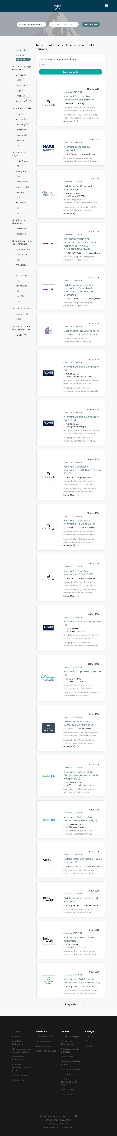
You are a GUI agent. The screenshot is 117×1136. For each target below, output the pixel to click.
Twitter (88, 1041)
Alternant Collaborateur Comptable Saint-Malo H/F (78, 98)
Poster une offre (44, 1036)
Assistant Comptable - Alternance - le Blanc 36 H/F (79, 522)
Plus (17, 145)
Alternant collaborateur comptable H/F (76, 148)
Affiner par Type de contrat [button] (22, 68)
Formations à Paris (69, 1074)
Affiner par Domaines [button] (19, 222)
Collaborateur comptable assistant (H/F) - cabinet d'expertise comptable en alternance (78, 289)
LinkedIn (89, 1046)
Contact (16, 1036)
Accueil (16, 1031)
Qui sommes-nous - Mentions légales (22, 1050)
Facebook (90, 1036)
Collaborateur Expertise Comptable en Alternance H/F (80, 723)
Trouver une (66, 1043)
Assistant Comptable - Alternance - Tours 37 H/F (78, 572)
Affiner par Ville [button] (23, 108)
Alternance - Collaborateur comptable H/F (79, 939)
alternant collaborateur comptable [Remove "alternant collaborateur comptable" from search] (24, 59)
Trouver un (69, 1036)
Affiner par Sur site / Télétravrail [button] (21, 328)
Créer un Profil (67, 1089)
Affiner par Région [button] (19, 154)
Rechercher (91, 24)
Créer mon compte (46, 1050)
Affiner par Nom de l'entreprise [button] (22, 242)
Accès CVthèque (44, 1041)
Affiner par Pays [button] (23, 308)
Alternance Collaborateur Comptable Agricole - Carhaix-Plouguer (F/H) (81, 775)
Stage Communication (58, 1120)
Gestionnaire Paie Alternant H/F (81, 330)
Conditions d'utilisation (18, 1043)
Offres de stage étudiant (58, 1127)
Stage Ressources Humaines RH (58, 1116)
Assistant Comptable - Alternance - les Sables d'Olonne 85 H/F (82, 470)
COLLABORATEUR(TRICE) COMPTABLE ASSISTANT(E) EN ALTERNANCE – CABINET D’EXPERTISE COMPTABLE (79, 244)
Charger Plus (70, 1004)
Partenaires (18, 1080)
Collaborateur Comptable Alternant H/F (78, 187)
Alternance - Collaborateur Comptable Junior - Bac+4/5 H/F (82, 981)
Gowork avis (66, 1056)
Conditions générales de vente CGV (22, 1067)
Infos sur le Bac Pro (70, 1069)
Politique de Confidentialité (19, 1058)
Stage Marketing (58, 1123)
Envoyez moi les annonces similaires (57, 59)
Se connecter (43, 1046)
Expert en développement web (68, 1082)
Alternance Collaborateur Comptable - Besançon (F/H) (80, 819)
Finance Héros (19, 1075)
